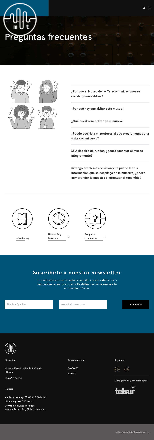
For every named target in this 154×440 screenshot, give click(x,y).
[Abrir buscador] (144, 8)
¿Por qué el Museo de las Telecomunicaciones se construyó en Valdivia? (105, 93)
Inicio (7, 21)
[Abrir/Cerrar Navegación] (149, 8)
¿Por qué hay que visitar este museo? (97, 108)
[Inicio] (20, 8)
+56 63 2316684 (13, 378)
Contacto (73, 368)
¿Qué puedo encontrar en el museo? (97, 121)
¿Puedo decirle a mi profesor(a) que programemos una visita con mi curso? (110, 136)
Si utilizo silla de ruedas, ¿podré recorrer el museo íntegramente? (107, 153)
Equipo (71, 373)
